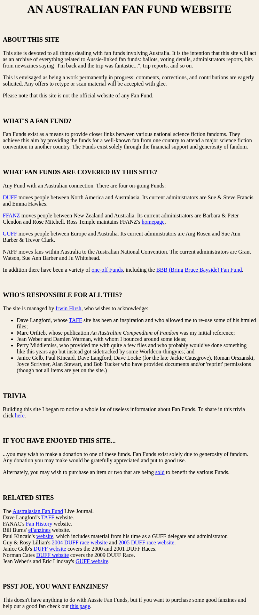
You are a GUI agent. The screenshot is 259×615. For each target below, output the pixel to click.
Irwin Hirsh (68, 308)
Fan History (39, 524)
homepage (153, 222)
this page (80, 606)
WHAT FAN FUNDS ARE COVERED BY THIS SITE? (80, 172)
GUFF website (92, 561)
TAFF (75, 320)
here (20, 415)
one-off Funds (107, 270)
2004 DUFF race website (80, 542)
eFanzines (39, 530)
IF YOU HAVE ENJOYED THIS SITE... (59, 440)
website (44, 536)
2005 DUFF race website (146, 542)
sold (160, 472)
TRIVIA (14, 395)
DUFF (10, 197)
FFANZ (11, 215)
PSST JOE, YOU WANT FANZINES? (55, 586)
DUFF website (49, 549)
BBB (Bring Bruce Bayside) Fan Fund (199, 270)
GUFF (10, 234)
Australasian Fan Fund (38, 511)
